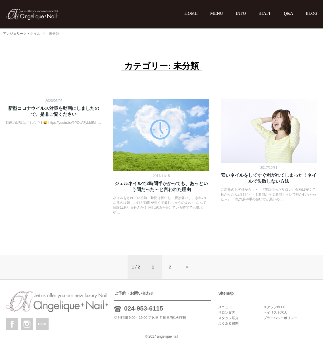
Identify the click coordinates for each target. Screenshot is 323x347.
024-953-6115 (143, 308)
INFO (241, 13)
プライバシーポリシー (280, 318)
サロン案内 (226, 313)
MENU (216, 13)
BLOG (311, 13)
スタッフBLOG (274, 307)
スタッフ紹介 (228, 318)
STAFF (265, 13)
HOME (190, 13)
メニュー (225, 307)
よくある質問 (228, 323)
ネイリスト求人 (275, 313)
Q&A (288, 13)
